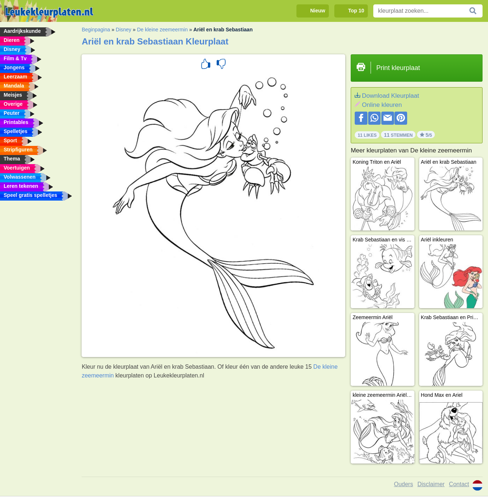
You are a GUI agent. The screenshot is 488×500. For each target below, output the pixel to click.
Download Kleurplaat (390, 95)
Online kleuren (382, 104)
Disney (123, 29)
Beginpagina (96, 29)
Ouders (403, 484)
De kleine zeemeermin (162, 29)
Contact (459, 484)
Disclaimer (431, 484)
